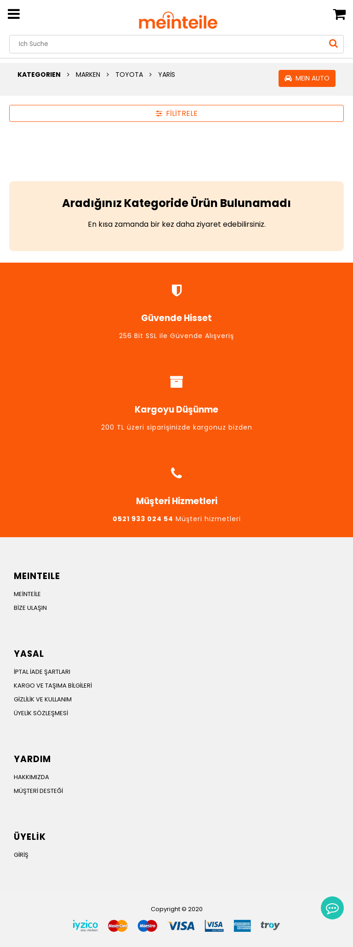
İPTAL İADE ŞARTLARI (42, 671)
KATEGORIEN (39, 74)
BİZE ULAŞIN (30, 607)
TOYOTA (129, 74)
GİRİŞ (21, 854)
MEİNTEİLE (27, 594)
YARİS (166, 74)
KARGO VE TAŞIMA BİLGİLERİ (53, 685)
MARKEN (88, 74)
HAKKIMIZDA (31, 777)
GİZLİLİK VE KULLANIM (43, 699)
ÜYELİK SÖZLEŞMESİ (41, 713)
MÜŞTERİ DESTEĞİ (38, 790)
